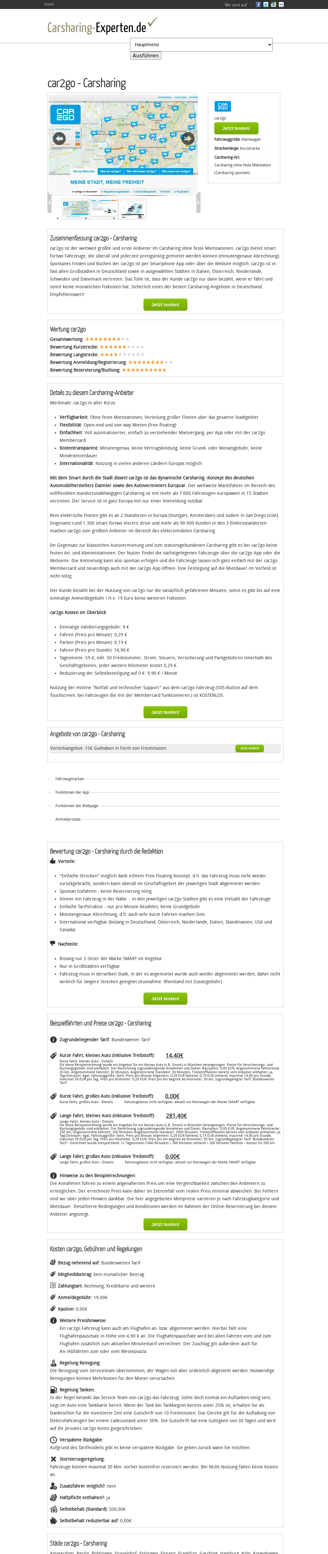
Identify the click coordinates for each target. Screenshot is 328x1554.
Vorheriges (59, 138)
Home (49, 4)
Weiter (188, 138)
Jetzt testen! (236, 128)
